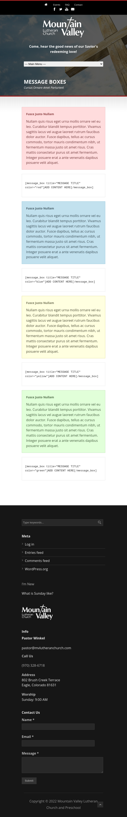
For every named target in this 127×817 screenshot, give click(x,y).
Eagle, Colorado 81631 (39, 685)
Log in (29, 544)
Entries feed (34, 552)
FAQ (67, 4)
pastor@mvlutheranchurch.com (46, 648)
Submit (29, 780)
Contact (78, 4)
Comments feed (37, 560)
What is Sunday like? (37, 593)
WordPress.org (36, 569)
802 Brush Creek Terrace (41, 680)
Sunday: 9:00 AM (35, 699)
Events (56, 4)
